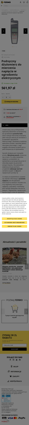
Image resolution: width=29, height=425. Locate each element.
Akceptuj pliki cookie (14, 218)
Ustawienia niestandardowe (14, 222)
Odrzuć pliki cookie (14, 226)
